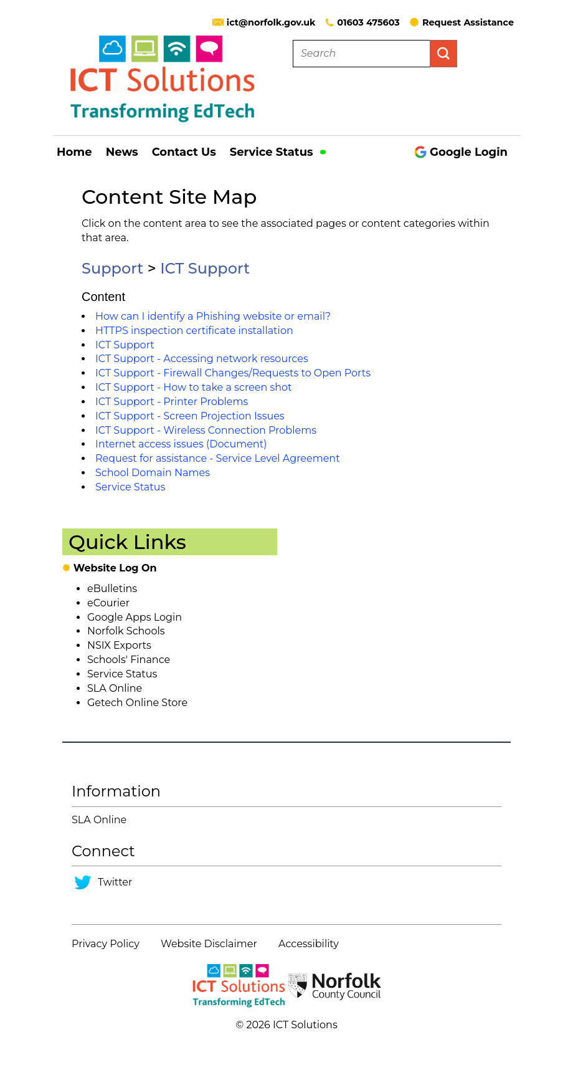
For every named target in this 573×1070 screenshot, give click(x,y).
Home (74, 152)
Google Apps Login (134, 617)
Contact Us (184, 152)
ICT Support (205, 268)
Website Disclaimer (209, 944)
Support (112, 268)
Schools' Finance (128, 660)
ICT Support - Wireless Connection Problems (205, 430)
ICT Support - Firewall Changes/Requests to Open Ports (233, 373)
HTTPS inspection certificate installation (194, 331)
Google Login (461, 152)
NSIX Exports (119, 645)
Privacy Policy (106, 944)
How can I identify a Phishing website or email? (213, 316)
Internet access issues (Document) (181, 444)
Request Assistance (461, 22)
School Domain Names (152, 473)
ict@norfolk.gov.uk (271, 22)
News (122, 152)
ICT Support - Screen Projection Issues (190, 416)
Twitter (115, 882)
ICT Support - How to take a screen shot (193, 387)
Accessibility (308, 944)
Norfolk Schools (126, 631)
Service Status (278, 152)
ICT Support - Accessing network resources (201, 359)
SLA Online (114, 688)
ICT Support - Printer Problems (171, 402)
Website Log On (115, 568)
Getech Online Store (137, 703)
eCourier (108, 603)
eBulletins (112, 589)
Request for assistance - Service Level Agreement (217, 458)
